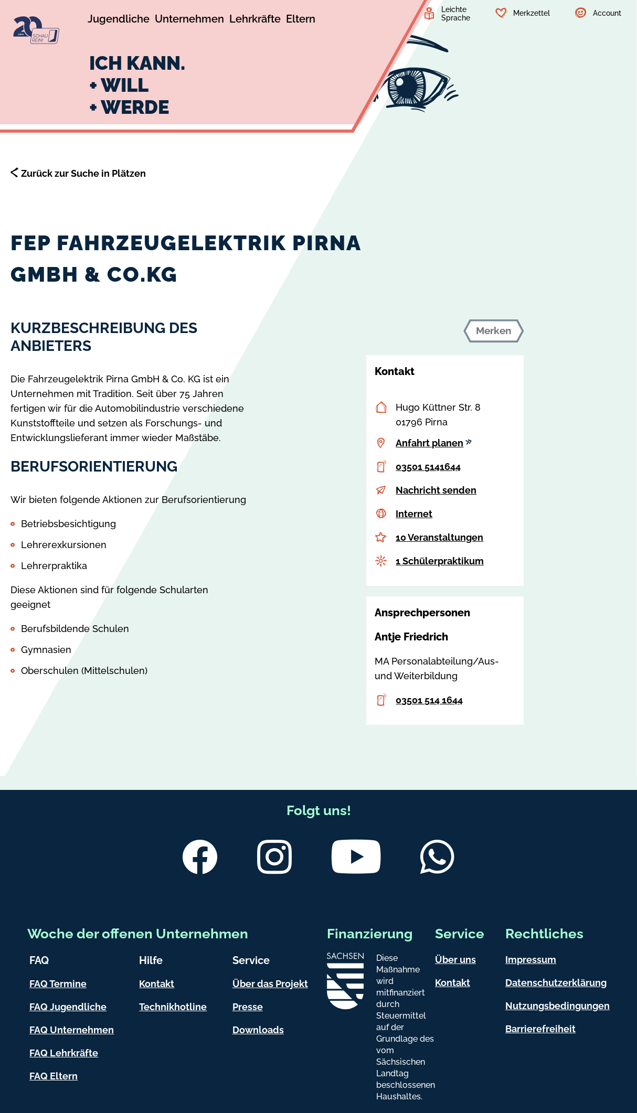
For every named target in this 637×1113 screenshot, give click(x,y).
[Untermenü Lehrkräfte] (255, 20)
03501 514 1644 (429, 699)
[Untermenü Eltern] (300, 20)
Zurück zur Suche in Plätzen (83, 173)
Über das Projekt (270, 983)
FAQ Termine (58, 983)
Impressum (530, 959)
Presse (247, 1006)
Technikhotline (173, 1006)
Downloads (258, 1029)
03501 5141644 (428, 466)
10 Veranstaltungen (439, 537)
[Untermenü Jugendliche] (119, 20)
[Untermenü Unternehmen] (189, 20)
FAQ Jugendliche (68, 1006)
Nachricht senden (436, 490)
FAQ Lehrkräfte (63, 1052)
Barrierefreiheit (540, 1028)
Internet (414, 513)
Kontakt (156, 983)
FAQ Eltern (53, 1076)
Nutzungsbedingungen (557, 1005)
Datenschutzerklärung (556, 982)
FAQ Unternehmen (71, 1029)
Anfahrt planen (434, 442)
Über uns (455, 959)
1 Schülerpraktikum (440, 560)
